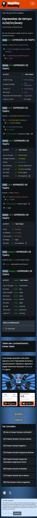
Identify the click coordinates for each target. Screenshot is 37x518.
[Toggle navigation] (32, 4)
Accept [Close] (17, 513)
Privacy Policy (7, 513)
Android (27, 366)
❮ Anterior (19, 414)
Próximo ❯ (18, 420)
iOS (3, 369)
